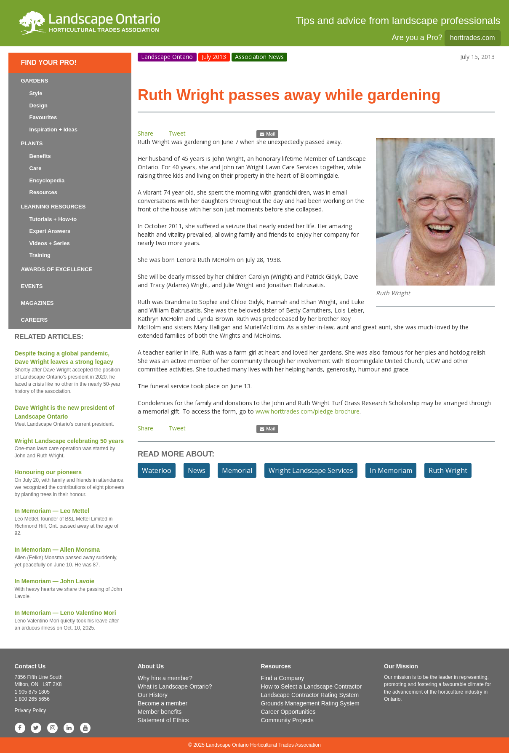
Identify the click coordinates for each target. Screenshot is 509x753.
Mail (267, 134)
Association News (259, 57)
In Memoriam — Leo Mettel (70, 522)
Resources (43, 192)
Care (35, 168)
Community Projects (287, 720)
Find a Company (282, 678)
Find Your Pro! (49, 62)
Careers (34, 320)
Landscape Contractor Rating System (310, 695)
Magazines (37, 303)
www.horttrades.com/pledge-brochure (308, 411)
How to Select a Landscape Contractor (311, 686)
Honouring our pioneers (70, 483)
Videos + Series (49, 243)
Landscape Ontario (167, 57)
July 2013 (214, 57)
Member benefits (159, 711)
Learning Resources (53, 206)
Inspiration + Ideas (53, 129)
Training (40, 255)
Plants (32, 143)
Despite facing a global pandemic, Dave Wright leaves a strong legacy (70, 372)
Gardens (34, 80)
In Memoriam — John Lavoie (70, 589)
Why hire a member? (165, 678)
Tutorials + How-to (53, 219)
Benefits (40, 156)
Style (36, 93)
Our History (153, 695)
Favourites (43, 117)
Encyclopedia (47, 180)
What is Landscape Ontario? (175, 686)
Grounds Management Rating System (310, 703)
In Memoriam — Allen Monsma (70, 557)
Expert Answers (50, 231)
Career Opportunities (288, 711)
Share (145, 133)
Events (32, 286)
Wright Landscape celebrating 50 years (70, 449)
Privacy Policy (30, 710)
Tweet (177, 133)
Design (38, 105)
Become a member (162, 703)
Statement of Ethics (163, 720)
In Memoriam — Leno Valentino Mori (70, 620)
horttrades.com (472, 37)
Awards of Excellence (57, 269)
